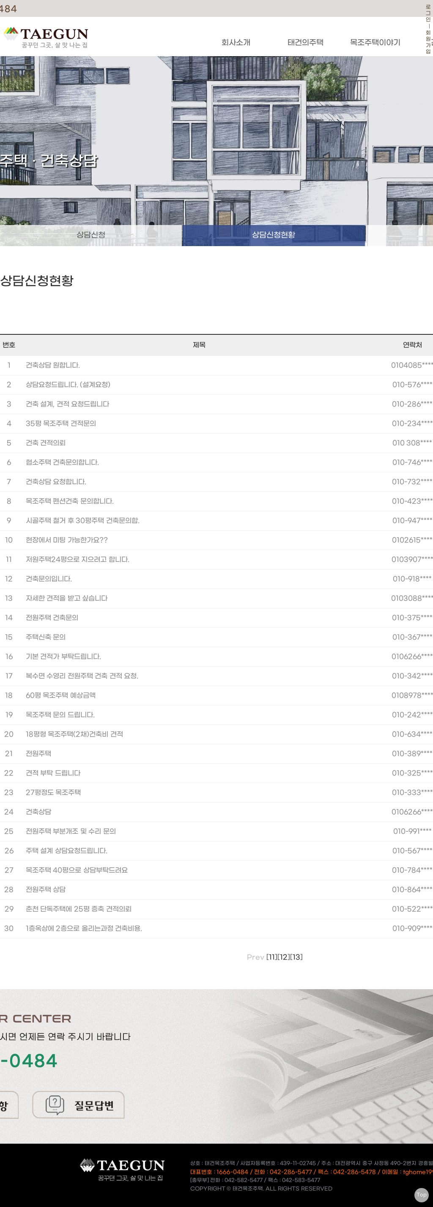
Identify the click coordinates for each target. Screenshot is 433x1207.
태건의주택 (305, 42)
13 (296, 957)
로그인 (428, 13)
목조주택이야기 (375, 42)
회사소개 (236, 42)
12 (284, 957)
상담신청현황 (273, 235)
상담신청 (91, 235)
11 (272, 957)
